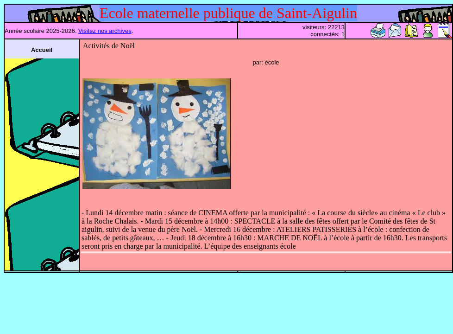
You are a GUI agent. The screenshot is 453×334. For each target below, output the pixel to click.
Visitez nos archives (105, 30)
